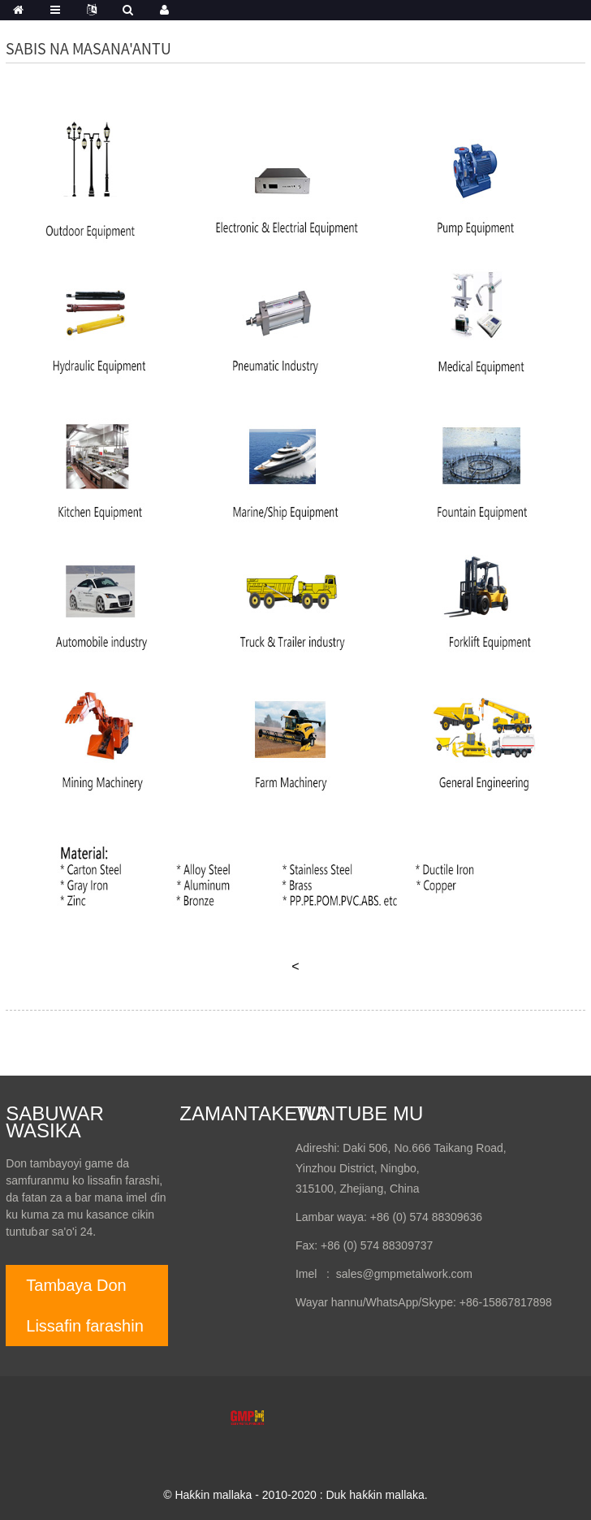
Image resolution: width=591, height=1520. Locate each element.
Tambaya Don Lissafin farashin (85, 1305)
